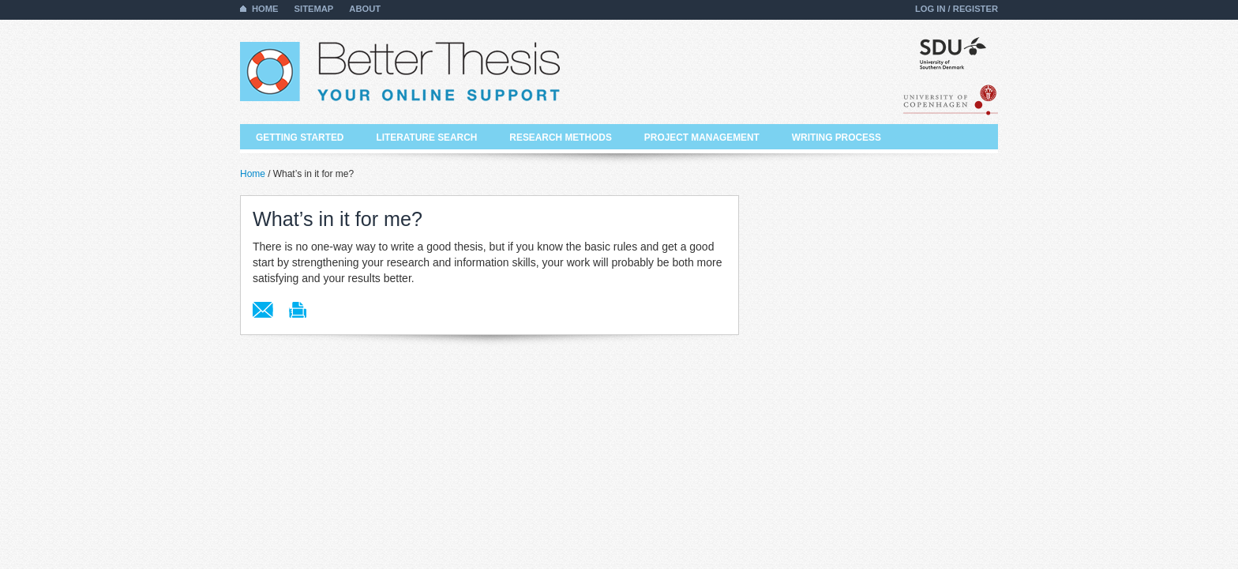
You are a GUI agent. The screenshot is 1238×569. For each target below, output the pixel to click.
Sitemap (314, 8)
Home (265, 8)
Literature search (426, 137)
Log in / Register (956, 8)
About (365, 8)
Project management (702, 137)
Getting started (299, 137)
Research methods (560, 137)
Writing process (836, 137)
